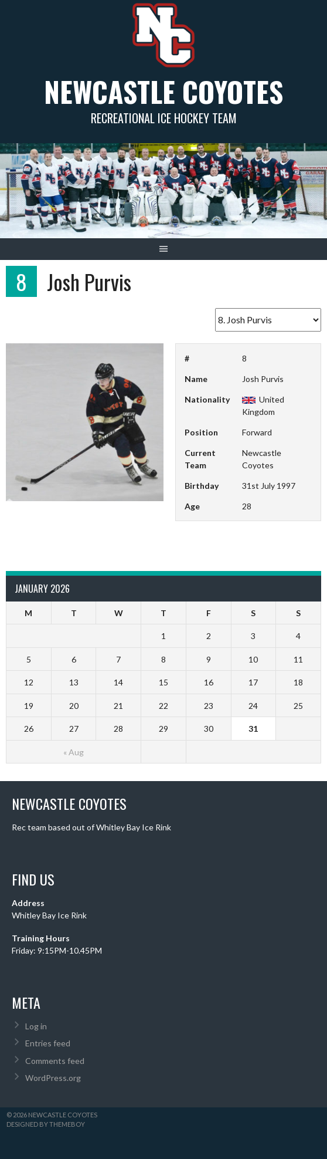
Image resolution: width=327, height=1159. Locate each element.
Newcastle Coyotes (163, 91)
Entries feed (47, 1043)
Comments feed (54, 1061)
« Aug (73, 752)
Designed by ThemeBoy (45, 1124)
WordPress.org (53, 1078)
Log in (36, 1026)
